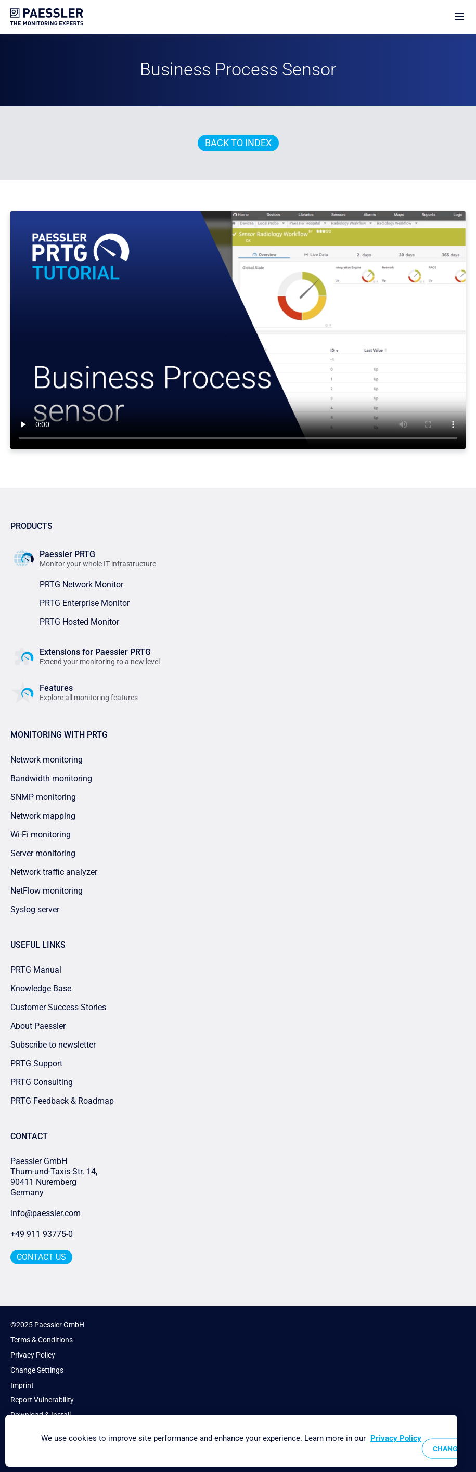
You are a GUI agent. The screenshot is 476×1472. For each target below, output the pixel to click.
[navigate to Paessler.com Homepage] (46, 16)
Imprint (22, 1385)
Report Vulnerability (42, 1400)
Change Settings (36, 1370)
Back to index (238, 142)
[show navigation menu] (459, 17)
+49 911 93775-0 (41, 1234)
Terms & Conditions (41, 1340)
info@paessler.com (45, 1213)
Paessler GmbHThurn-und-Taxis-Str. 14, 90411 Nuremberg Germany (54, 1176)
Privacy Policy (32, 1355)
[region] (231, 1441)
